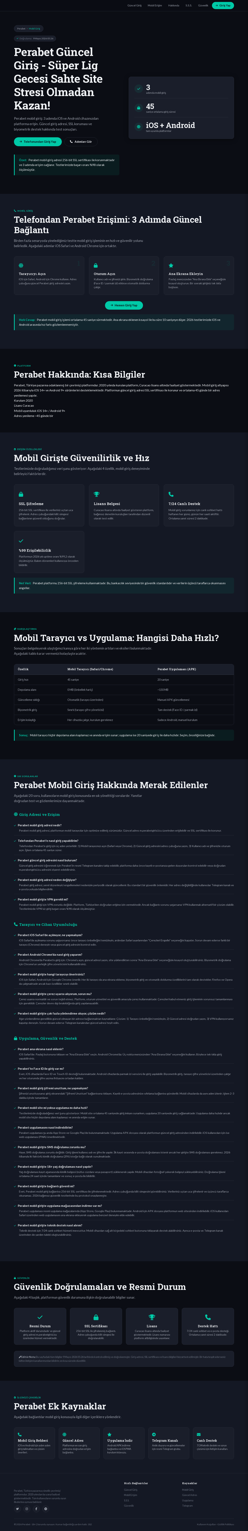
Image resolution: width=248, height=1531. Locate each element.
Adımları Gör (81, 141)
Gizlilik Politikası (225, 1524)
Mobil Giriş (188, 1489)
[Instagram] (26, 1508)
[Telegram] (45, 1508)
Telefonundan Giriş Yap (38, 141)
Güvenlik (203, 5)
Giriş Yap (223, 5)
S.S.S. (189, 5)
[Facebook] (36, 1508)
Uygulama (187, 1500)
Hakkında (173, 5)
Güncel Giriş (134, 5)
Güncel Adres (189, 1495)
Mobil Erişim (155, 5)
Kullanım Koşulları (206, 1524)
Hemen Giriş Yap (124, 305)
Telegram (187, 1505)
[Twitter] (17, 1508)
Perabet (21, 28)
